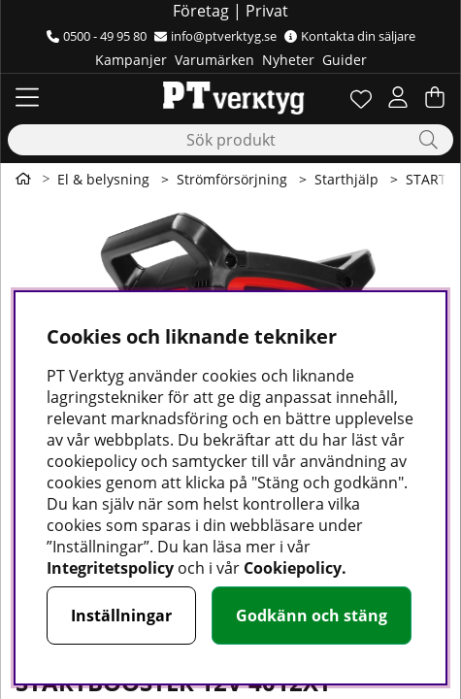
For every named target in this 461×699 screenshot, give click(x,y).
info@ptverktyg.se (215, 36)
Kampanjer (131, 59)
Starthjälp (346, 179)
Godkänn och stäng (311, 615)
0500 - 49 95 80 (97, 36)
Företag (201, 10)
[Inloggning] (397, 97)
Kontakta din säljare (349, 36)
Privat (267, 10)
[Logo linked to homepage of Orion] (230, 97)
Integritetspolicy (110, 568)
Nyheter (288, 59)
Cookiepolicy (293, 568)
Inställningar (121, 615)
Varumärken (214, 59)
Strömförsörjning (232, 179)
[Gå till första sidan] (23, 178)
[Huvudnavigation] (27, 97)
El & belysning (103, 179)
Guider (344, 59)
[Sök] (230, 139)
